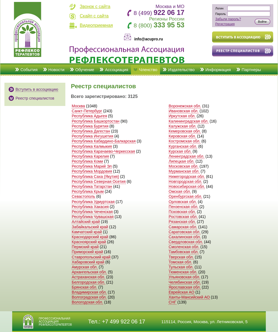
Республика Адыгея (89, 116)
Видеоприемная (96, 25)
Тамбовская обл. (184, 252)
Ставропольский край (91, 257)
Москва (78, 106)
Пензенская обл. (183, 206)
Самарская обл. (183, 227)
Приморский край (87, 252)
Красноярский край (89, 242)
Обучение (84, 69)
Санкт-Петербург (87, 111)
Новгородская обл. (185, 181)
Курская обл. (180, 151)
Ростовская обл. (183, 216)
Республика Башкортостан (95, 121)
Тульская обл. (181, 267)
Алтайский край (86, 221)
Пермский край (85, 247)
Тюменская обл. (183, 272)
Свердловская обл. (186, 242)
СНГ (172, 302)
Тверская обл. (181, 257)
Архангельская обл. (89, 272)
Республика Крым (88, 191)
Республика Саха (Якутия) (95, 176)
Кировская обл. (182, 136)
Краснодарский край (90, 237)
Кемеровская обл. (185, 131)
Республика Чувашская (93, 216)
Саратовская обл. (184, 232)
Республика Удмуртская (93, 201)
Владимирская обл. (89, 292)
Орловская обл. (183, 201)
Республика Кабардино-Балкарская (104, 141)
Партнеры (251, 69)
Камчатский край (87, 232)
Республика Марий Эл (92, 166)
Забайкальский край (90, 227)
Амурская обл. (85, 267)
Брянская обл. (84, 287)
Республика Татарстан (92, 186)
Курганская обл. (183, 146)
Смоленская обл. (184, 247)
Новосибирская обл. (187, 186)
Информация (218, 69)
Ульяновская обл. (184, 277)
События (29, 69)
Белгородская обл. (88, 282)
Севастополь (83, 196)
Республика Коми (87, 161)
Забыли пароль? (228, 19)
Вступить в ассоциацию (37, 89)
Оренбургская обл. (185, 196)
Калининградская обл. (188, 121)
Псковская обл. (182, 211)
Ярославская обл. (185, 287)
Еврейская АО (181, 292)
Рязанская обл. (182, 221)
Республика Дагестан (91, 131)
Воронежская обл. (185, 106)
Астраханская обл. (88, 277)
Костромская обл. (184, 141)
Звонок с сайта (95, 6)
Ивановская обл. (184, 111)
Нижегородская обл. (187, 176)
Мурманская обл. (184, 171)
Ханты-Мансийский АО (189, 297)
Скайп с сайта (94, 16)
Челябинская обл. (185, 282)
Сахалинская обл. (185, 237)
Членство (148, 69)
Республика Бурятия (90, 126)
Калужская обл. (183, 126)
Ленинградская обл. (186, 156)
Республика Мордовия (92, 171)
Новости (56, 69)
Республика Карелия (90, 156)
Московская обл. (184, 166)
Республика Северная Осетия (99, 181)
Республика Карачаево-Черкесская (103, 151)
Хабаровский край (88, 262)
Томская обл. (180, 262)
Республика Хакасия (90, 206)
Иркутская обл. (182, 116)
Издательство (181, 69)
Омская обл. (180, 191)
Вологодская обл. (87, 302)
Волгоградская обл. (89, 297)
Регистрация (225, 24)
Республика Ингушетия (92, 136)
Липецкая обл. (181, 161)
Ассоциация (116, 69)
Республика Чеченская (92, 211)
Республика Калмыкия (92, 146)
